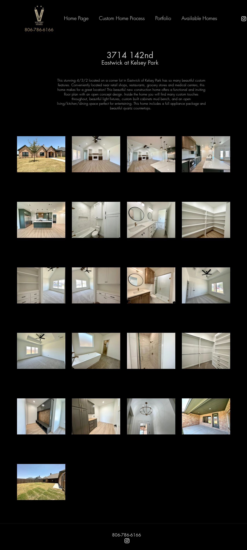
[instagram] (243, 18)
